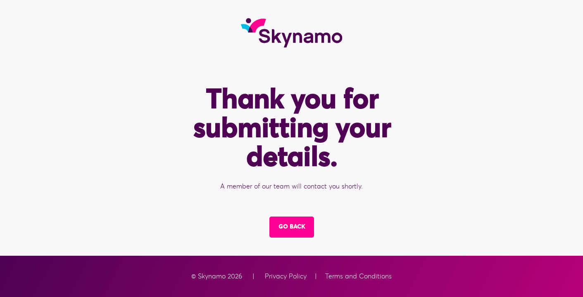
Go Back (291, 227)
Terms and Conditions (357, 276)
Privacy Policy (287, 276)
